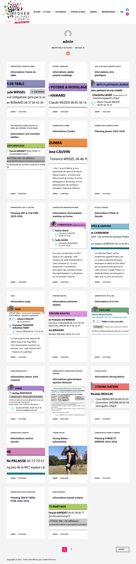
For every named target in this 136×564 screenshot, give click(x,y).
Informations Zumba (64, 131)
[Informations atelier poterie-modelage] (68, 93)
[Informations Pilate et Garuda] (110, 234)
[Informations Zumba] (68, 149)
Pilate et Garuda (101, 207)
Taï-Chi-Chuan (32, 128)
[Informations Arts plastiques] (110, 93)
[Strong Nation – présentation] (68, 460)
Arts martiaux (16, 126)
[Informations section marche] (26, 460)
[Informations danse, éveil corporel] (26, 398)
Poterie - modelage (60, 66)
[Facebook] (127, 9)
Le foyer (48, 11)
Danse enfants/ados (19, 371)
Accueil (37, 12)
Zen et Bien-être (28, 492)
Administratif (16, 66)
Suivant (122, 552)
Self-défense (20, 128)
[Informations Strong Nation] (110, 398)
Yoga (13, 296)
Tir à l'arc (110, 296)
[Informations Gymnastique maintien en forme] (68, 234)
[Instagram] (127, 13)
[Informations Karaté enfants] (68, 519)
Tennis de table (28, 66)
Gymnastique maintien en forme (65, 207)
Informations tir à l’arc (107, 301)
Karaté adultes (29, 126)
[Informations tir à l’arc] (110, 320)
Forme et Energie (113, 433)
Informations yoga (21, 301)
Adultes (95, 11)
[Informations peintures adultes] (68, 323)
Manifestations (110, 11)
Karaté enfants (59, 492)
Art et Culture (28, 207)
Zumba (67, 126)
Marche (25, 433)
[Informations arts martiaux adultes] (26, 155)
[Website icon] (68, 53)
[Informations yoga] (26, 320)
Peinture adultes (59, 296)
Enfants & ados (80, 11)
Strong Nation (101, 371)
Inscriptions (63, 11)
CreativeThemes (49, 559)
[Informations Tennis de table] (26, 93)
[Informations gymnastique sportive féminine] (68, 400)
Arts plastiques (101, 66)
